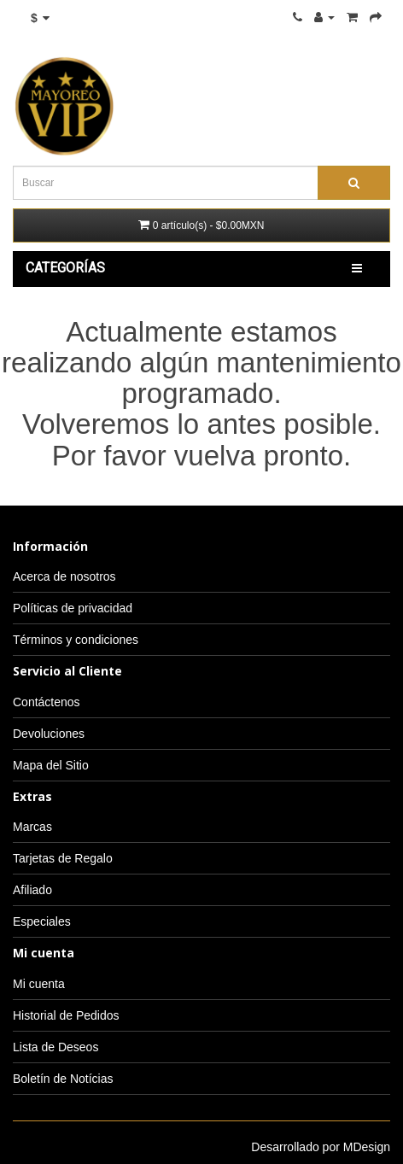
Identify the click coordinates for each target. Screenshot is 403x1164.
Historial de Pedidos (66, 1015)
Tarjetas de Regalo (63, 858)
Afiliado (32, 890)
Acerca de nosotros (64, 576)
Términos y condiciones (75, 639)
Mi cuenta (39, 984)
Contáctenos (46, 702)
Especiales (42, 921)
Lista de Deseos (55, 1047)
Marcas (32, 827)
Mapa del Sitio (51, 765)
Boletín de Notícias (63, 1078)
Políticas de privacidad (72, 608)
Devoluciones (49, 733)
